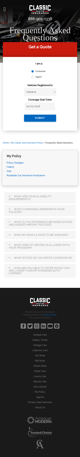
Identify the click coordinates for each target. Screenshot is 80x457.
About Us (40, 407)
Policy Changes (15, 162)
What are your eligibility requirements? (30, 197)
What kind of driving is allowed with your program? (39, 246)
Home (6, 143)
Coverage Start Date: (40, 99)
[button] (4, 9)
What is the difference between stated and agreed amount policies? (40, 223)
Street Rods (40, 366)
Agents (40, 397)
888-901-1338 (40, 19)
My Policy (40, 392)
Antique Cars (40, 334)
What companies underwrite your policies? (37, 210)
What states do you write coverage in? (43, 257)
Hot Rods (40, 355)
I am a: (39, 63)
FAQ (9, 171)
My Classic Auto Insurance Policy (27, 143)
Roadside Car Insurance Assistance (26, 175)
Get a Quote (40, 386)
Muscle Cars (40, 381)
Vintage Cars (40, 345)
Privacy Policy (50, 315)
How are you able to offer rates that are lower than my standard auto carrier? (39, 270)
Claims (10, 167)
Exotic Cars (40, 371)
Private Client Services (40, 402)
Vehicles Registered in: (40, 85)
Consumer (40, 71)
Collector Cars (40, 350)
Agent (38, 77)
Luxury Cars (40, 376)
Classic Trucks (40, 340)
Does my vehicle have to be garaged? (41, 234)
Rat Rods (40, 360)
